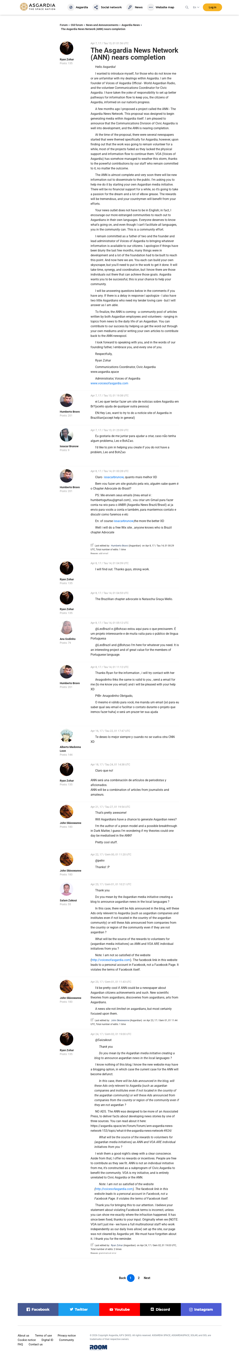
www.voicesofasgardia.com (109, 383)
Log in (212, 7)
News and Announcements (102, 25)
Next (147, 1278)
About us (23, 1335)
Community (66, 1340)
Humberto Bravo (70, 411)
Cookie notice (27, 1340)
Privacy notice (67, 1335)
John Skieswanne (70, 822)
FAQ (20, 1344)
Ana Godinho (68, 638)
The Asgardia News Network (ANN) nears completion (93, 29)
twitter (81, 1309)
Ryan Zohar (67, 59)
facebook (40, 1309)
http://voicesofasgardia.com (111, 960)
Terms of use (43, 1335)
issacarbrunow (114, 477)
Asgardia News (131, 25)
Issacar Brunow (69, 446)
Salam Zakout (68, 900)
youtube (122, 1309)
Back (122, 1278)
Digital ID (47, 1340)
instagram (203, 1309)
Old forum (77, 25)
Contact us (36, 1344)
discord (163, 1309)
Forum (64, 25)
